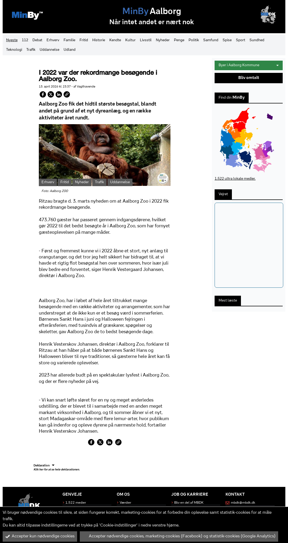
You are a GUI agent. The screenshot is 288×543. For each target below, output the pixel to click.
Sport (240, 40)
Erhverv (53, 40)
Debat (37, 40)
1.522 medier (75, 502)
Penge (179, 40)
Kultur (130, 40)
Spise (227, 40)
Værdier (125, 502)
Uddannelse (49, 50)
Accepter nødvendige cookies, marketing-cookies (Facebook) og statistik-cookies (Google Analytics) (179, 536)
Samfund (210, 40)
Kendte (115, 40)
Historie (98, 40)
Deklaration (57, 468)
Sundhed (256, 40)
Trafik (30, 50)
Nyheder (163, 40)
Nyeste (12, 40)
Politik (194, 40)
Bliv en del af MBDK (188, 502)
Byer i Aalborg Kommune (249, 65)
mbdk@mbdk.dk (243, 502)
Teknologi (14, 50)
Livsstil (146, 40)
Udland (70, 50)
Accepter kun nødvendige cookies (39, 536)
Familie (69, 40)
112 (25, 40)
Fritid (84, 40)
